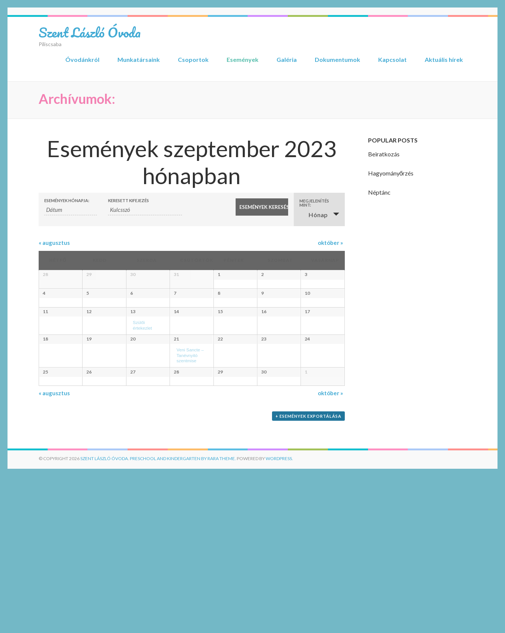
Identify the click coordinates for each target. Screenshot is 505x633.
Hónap (313, 214)
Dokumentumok (337, 59)
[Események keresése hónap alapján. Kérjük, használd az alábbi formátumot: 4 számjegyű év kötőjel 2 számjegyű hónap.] (70, 209)
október (330, 242)
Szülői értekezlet (150, 401)
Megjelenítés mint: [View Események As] (314, 203)
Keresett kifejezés (128, 200)
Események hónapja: (66, 200)
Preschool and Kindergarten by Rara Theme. (183, 615)
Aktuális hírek (444, 59)
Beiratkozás (384, 154)
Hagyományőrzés (391, 173)
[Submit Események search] (262, 207)
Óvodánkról (82, 59)
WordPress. (279, 615)
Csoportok (193, 59)
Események (243, 59)
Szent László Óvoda (90, 32)
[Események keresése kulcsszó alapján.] (145, 209)
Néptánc (379, 192)
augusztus (54, 242)
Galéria (287, 59)
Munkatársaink (138, 59)
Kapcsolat (392, 59)
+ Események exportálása (308, 572)
